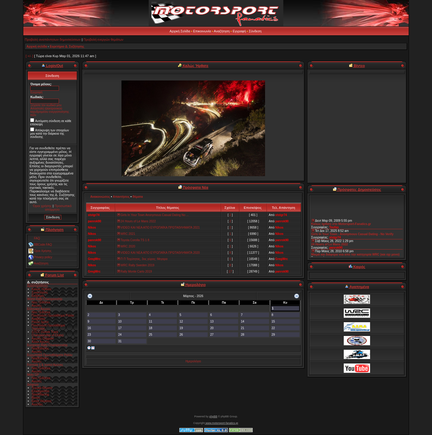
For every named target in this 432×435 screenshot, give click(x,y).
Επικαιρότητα (40, 391)
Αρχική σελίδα (37, 46)
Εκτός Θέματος (42, 401)
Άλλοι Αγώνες (41, 341)
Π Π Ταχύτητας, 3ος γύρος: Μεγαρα (142, 259)
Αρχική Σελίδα (180, 31)
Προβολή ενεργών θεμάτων (103, 39)
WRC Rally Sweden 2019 (135, 265)
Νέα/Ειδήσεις (40, 348)
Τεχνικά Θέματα (42, 388)
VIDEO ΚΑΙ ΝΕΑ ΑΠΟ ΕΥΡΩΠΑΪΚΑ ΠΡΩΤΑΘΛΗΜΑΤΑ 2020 (158, 252)
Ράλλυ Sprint (40, 322)
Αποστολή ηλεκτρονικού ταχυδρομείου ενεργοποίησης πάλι (49, 112)
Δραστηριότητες (37, 286)
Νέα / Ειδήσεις (41, 302)
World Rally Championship (45, 299)
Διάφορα (33, 384)
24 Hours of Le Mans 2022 (136, 221)
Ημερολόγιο (193, 361)
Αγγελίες (37, 404)
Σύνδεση (255, 31)
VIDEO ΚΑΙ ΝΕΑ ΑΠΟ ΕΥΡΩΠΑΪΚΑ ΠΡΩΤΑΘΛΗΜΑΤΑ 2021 (158, 227)
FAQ (37, 238)
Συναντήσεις (40, 292)
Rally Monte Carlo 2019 (134, 271)
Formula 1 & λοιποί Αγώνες (45, 364)
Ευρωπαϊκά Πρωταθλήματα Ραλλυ (49, 355)
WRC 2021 (126, 233)
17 (230, 271)
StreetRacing (40, 394)
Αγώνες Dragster (43, 338)
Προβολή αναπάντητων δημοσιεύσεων (53, 39)
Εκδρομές (38, 295)
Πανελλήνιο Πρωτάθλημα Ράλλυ (53, 315)
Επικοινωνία (202, 31)
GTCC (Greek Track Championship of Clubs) (48, 333)
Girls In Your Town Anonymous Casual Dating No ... (153, 215)
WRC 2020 (126, 246)
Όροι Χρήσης (42, 251)
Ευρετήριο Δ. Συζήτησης (67, 46)
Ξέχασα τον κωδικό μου (46, 105)
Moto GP (33, 374)
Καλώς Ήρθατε (41, 289)
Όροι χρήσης (42, 206)
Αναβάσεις (38, 318)
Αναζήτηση (222, 31)
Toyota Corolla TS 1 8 (133, 240)
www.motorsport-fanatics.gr (221, 423)
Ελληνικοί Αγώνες (39, 309)
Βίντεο (36, 397)
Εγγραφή (239, 31)
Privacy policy (43, 257)
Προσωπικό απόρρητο (58, 207)
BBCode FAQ (43, 244)
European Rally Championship (47, 345)
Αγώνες (37, 305)
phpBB (213, 416)
